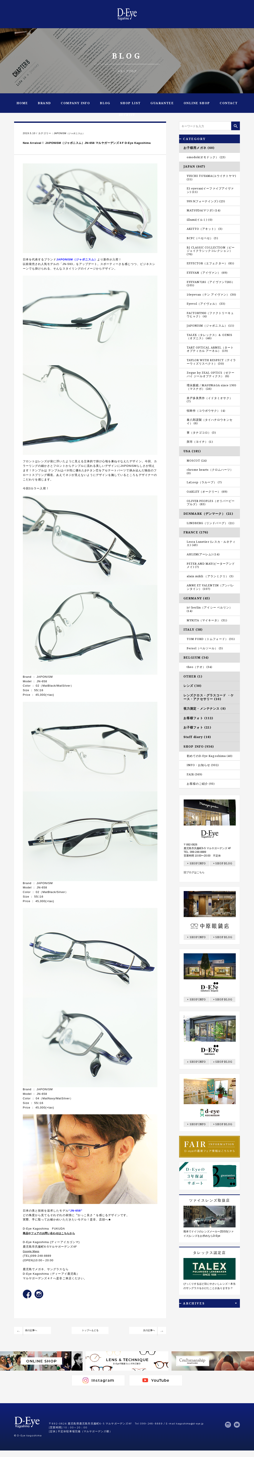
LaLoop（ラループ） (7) (204, 482)
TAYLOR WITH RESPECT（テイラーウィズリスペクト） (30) (211, 361)
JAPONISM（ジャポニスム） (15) (210, 325)
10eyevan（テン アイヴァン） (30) (211, 294)
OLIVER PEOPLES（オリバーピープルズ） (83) (211, 502)
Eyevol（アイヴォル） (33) (206, 304)
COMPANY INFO (75, 103)
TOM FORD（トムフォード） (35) (211, 639)
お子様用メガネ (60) (198, 148)
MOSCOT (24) (197, 460)
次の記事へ (145, 1337)
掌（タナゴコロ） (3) (201, 432)
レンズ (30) (192, 686)
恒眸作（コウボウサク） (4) (206, 411)
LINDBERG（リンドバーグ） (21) (210, 523)
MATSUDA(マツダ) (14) (204, 210)
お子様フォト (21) (197, 727)
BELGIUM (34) (196, 657)
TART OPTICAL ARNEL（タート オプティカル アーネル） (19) (210, 349)
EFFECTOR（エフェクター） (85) (210, 263)
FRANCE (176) (195, 532)
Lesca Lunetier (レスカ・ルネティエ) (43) (211, 543)
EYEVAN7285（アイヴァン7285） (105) (211, 283)
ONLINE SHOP (197, 103)
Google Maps (32, 1257)
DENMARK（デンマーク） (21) (208, 513)
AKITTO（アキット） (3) (205, 229)
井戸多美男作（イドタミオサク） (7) (210, 399)
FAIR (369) (194, 774)
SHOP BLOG (224, 863)
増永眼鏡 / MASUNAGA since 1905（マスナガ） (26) (211, 387)
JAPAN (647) (194, 166)
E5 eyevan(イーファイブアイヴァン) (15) (210, 190)
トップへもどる (90, 1337)
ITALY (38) (193, 629)
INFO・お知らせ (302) (203, 765)
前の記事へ (34, 1337)
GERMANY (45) (196, 598)
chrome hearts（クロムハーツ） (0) (210, 471)
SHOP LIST (130, 103)
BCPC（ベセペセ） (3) (202, 238)
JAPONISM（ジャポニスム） (71, 133)
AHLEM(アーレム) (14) (203, 554)
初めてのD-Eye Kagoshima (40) (210, 756)
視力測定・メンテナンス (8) (204, 708)
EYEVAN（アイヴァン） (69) (207, 273)
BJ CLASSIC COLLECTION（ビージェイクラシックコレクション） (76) (211, 250)
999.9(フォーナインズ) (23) (206, 201)
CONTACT (229, 103)
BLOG (105, 103)
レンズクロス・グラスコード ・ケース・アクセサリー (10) (208, 697)
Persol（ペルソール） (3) (205, 648)
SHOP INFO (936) (198, 746)
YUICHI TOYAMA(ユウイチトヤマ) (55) (211, 177)
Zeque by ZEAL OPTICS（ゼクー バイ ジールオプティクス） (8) (210, 374)
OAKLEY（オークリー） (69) (207, 491)
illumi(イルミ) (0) (200, 220)
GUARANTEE (162, 103)
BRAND (44, 103)
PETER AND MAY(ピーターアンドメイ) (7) (211, 565)
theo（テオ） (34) (200, 667)
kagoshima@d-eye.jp (191, 1431)
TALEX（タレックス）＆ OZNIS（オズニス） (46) (209, 336)
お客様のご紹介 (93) (201, 784)
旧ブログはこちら (194, 872)
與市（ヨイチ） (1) (200, 442)
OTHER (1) (192, 676)
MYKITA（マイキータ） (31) (207, 620)
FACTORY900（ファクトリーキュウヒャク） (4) (210, 314)
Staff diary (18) (197, 737)
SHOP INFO (198, 863)
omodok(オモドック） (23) (206, 157)
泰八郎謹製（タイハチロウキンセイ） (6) (210, 421)
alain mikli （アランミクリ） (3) (210, 576)
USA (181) (192, 451)
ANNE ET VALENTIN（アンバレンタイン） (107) (210, 587)
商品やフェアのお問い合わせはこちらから (52, 1239)
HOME (22, 103)
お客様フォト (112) (198, 718)
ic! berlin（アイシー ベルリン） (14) (209, 609)
